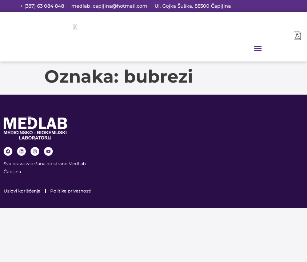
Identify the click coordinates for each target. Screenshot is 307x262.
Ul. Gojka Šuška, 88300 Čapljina (193, 6)
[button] (258, 48)
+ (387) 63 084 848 (42, 6)
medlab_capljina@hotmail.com (109, 6)
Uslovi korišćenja (22, 191)
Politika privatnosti (70, 191)
